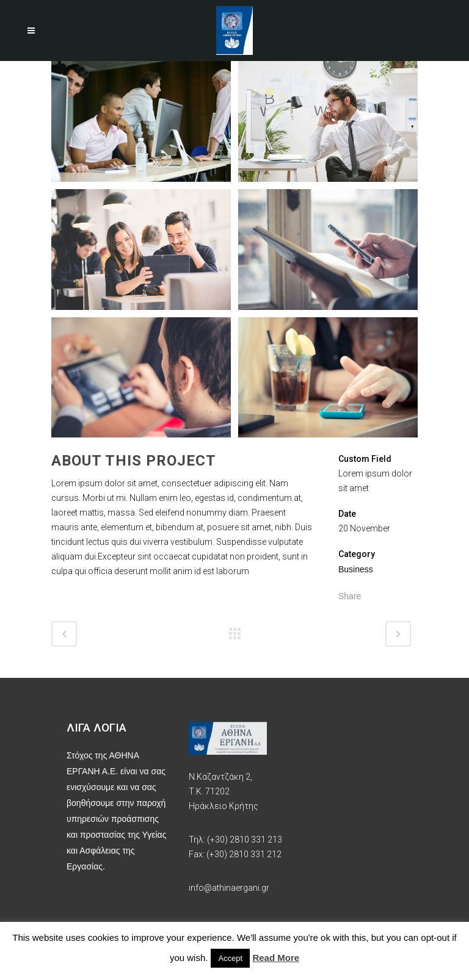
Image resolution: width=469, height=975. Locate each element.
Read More (275, 957)
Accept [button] (230, 958)
